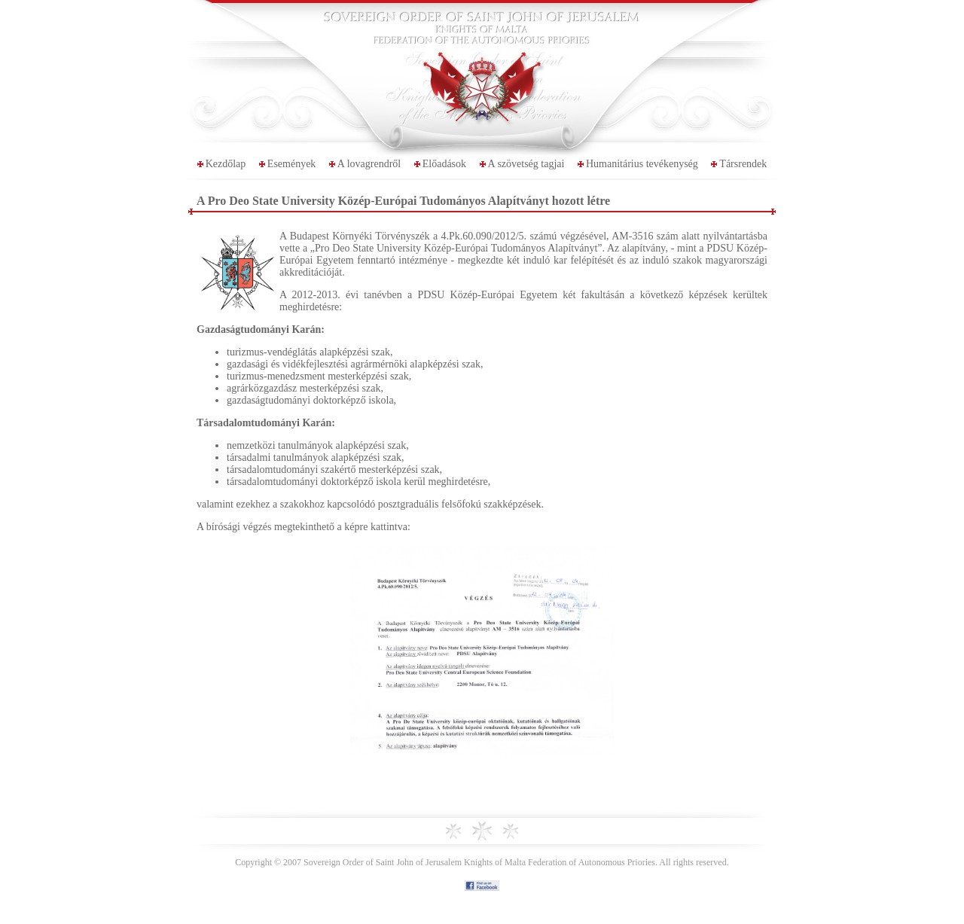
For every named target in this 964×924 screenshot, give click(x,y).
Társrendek (743, 163)
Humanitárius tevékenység (642, 163)
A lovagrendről (369, 163)
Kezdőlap (226, 163)
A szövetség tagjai (526, 163)
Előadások (444, 163)
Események (291, 163)
